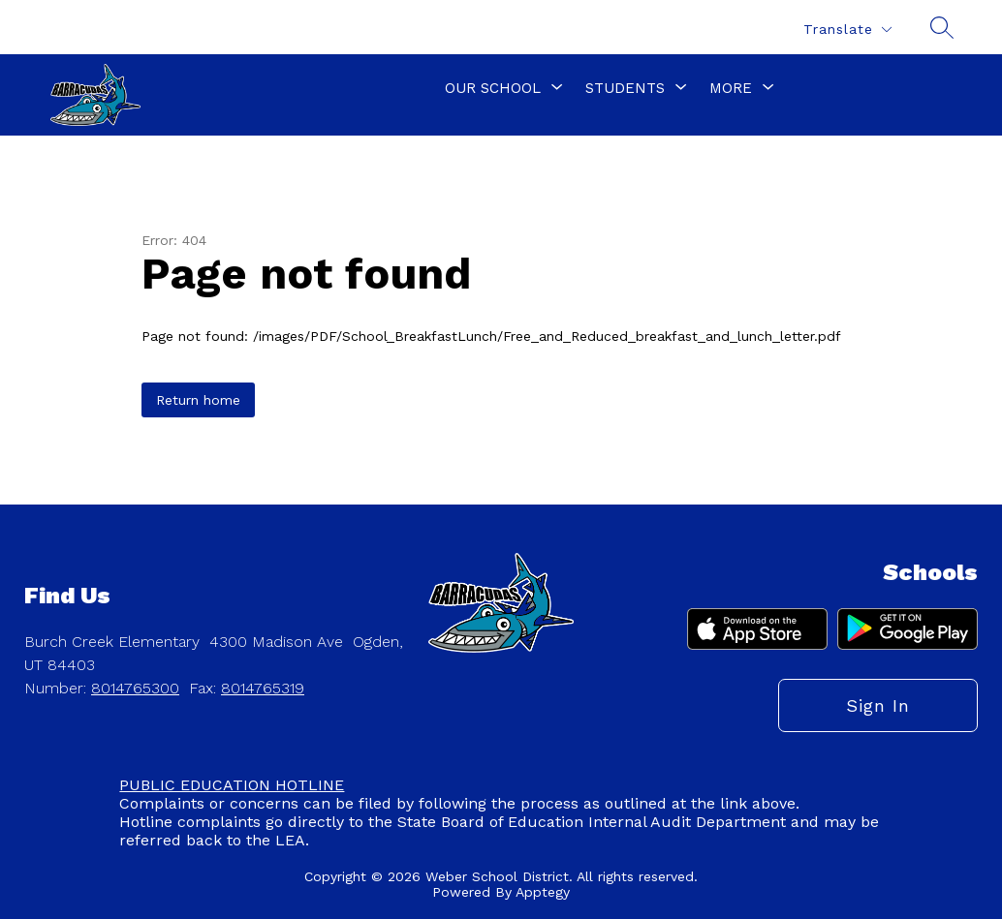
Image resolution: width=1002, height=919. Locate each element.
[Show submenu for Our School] (493, 88)
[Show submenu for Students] (625, 88)
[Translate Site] (846, 29)
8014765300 (135, 688)
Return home (198, 400)
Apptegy (543, 892)
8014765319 (262, 688)
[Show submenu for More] (730, 88)
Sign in (878, 705)
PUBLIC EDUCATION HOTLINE (231, 785)
